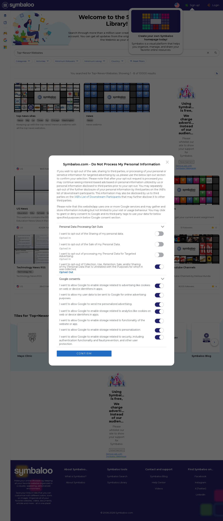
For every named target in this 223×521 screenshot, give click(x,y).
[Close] (167, 162)
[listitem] (111, 226)
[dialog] (111, 260)
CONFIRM (84, 353)
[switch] (159, 233)
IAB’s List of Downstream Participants (97, 196)
